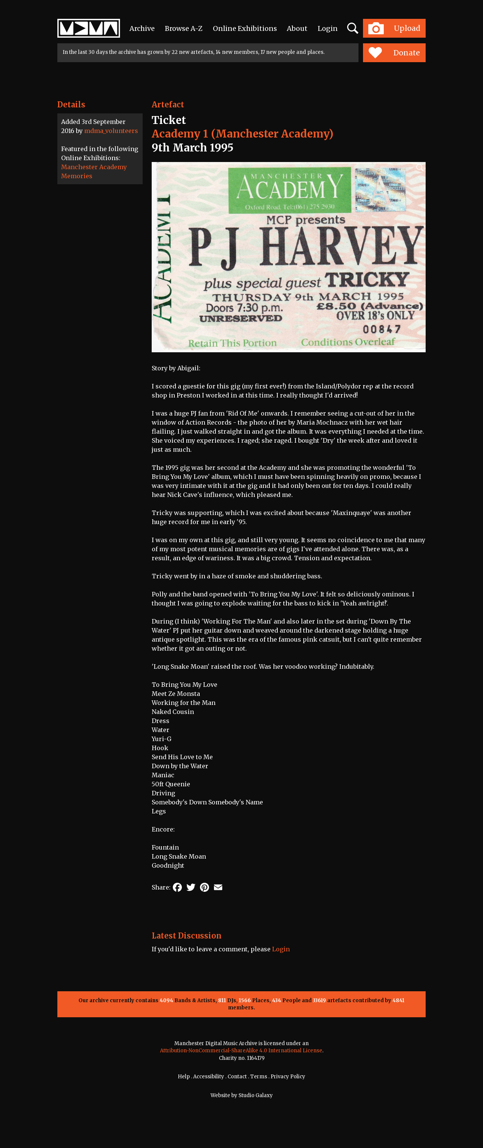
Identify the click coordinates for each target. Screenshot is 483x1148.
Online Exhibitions (245, 28)
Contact (237, 1076)
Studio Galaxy (255, 1095)
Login (328, 28)
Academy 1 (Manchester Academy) (243, 134)
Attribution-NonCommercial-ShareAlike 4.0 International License (241, 1050)
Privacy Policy (288, 1076)
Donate (394, 52)
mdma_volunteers (111, 131)
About (297, 28)
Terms (258, 1076)
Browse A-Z (184, 28)
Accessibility (208, 1076)
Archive (142, 28)
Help (184, 1076)
